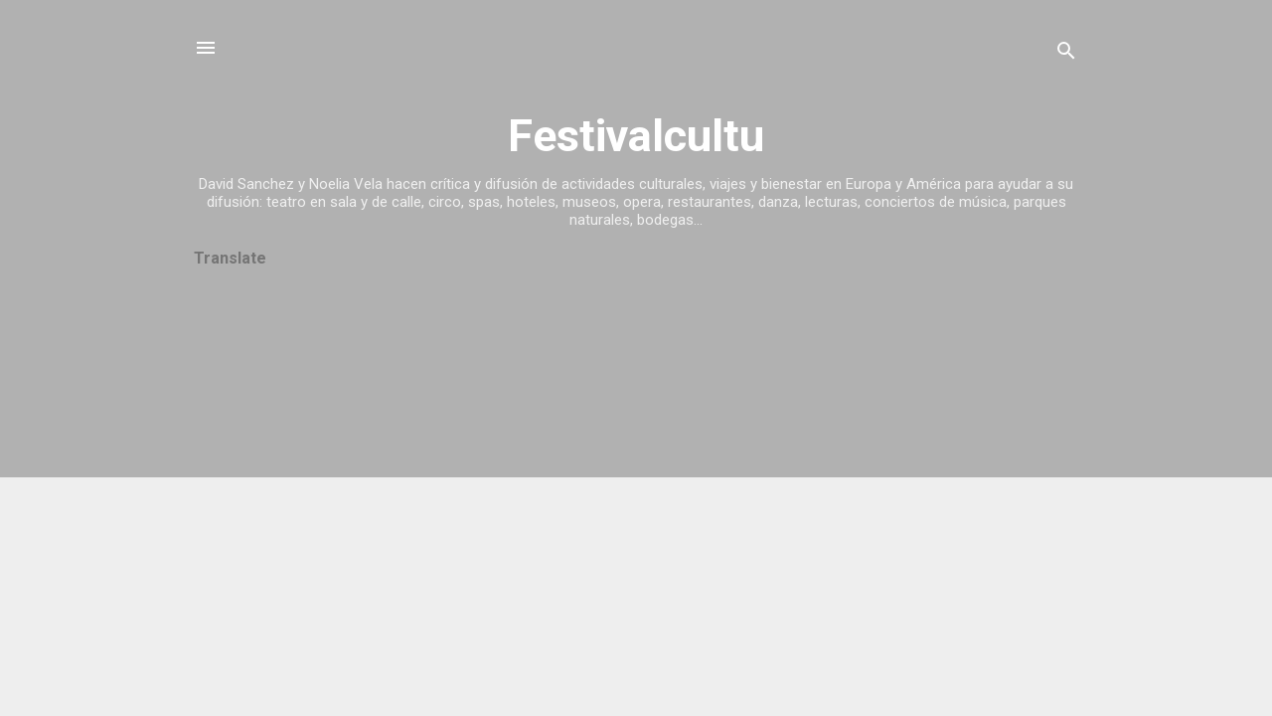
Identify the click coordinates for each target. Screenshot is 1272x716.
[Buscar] (1066, 54)
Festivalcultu (636, 135)
